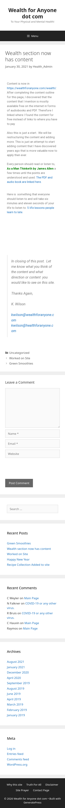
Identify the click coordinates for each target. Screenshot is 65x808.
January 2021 (16, 667)
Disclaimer (51, 784)
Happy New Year (18, 559)
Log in (11, 749)
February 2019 (17, 710)
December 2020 (18, 672)
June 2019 (14, 694)
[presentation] (31, 466)
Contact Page (41, 790)
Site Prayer (22, 790)
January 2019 (16, 715)
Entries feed (15, 754)
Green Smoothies (21, 363)
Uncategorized (19, 353)
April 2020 (14, 678)
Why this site (14, 784)
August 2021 (15, 662)
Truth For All (33, 784)
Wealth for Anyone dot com (32, 13)
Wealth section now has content (29, 549)
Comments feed (18, 759)
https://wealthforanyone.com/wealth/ (31, 88)
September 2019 (18, 683)
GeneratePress (32, 802)
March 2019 (15, 704)
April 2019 (14, 699)
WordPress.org (17, 764)
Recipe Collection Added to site (28, 565)
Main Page (31, 598)
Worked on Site (19, 358)
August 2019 (15, 688)
